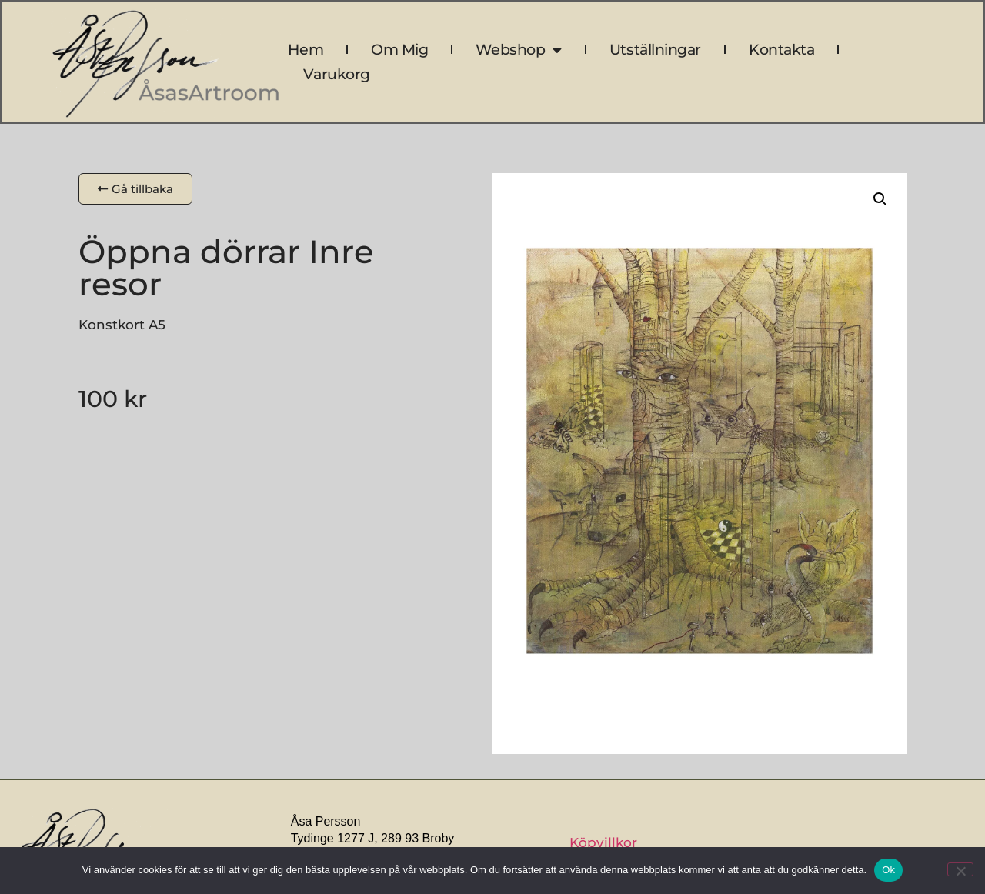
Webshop (518, 50)
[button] (880, 199)
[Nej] (960, 869)
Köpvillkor (603, 842)
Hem (305, 49)
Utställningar (655, 49)
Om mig (399, 49)
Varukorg (336, 74)
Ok (888, 870)
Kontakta (781, 49)
